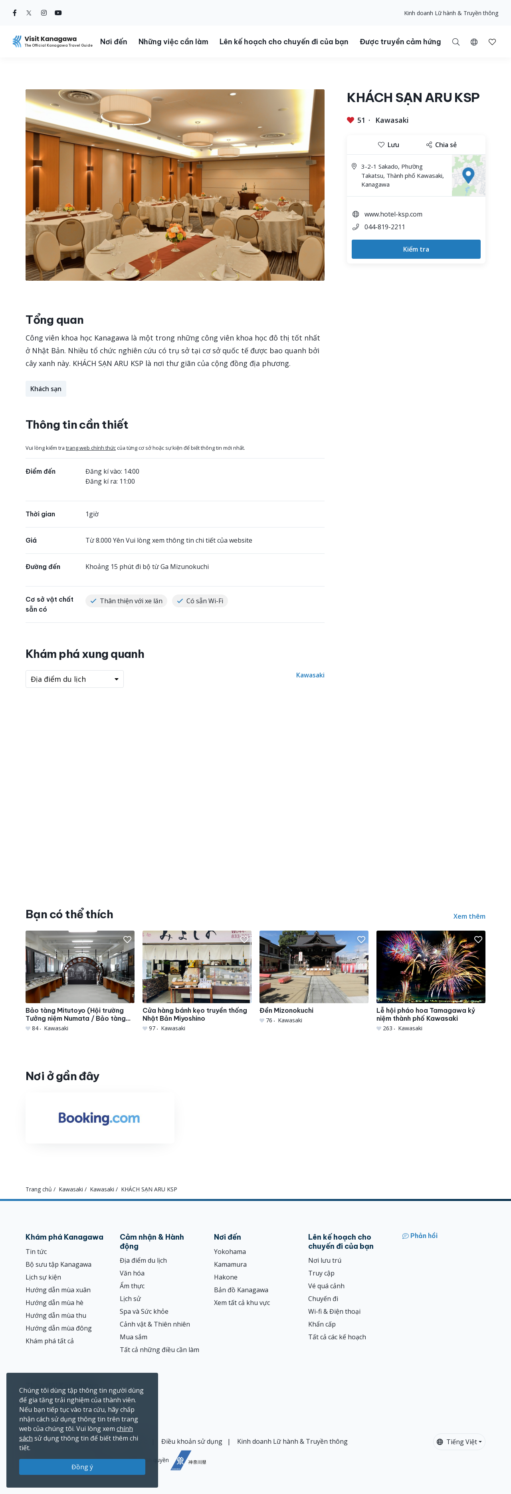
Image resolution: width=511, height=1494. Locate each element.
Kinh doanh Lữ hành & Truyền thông (451, 13)
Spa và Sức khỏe (144, 1311)
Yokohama (230, 1251)
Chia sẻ (441, 145)
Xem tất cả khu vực (242, 1302)
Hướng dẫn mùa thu (56, 1315)
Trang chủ (39, 1189)
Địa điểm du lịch (143, 1260)
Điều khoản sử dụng (191, 1441)
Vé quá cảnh (326, 1285)
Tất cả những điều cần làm (159, 1349)
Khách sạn (45, 388)
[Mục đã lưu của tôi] (492, 41)
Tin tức (36, 1251)
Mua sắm (133, 1337)
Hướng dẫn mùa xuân (58, 1289)
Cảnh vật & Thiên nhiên (155, 1324)
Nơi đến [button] (113, 41)
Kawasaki (392, 120)
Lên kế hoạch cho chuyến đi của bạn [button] (284, 41)
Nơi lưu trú (324, 1260)
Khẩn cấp (322, 1324)
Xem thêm (469, 916)
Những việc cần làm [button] (173, 41)
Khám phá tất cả (50, 1341)
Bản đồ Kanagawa (241, 1289)
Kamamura (230, 1264)
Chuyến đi (323, 1298)
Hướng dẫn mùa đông (59, 1328)
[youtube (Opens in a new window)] (58, 13)
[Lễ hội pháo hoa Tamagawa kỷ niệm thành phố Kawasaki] (430, 981)
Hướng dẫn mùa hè (54, 1302)
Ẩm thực (132, 1285)
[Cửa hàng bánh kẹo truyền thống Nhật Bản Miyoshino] (197, 981)
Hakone (226, 1277)
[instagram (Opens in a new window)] (44, 13)
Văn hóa (132, 1273)
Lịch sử (130, 1298)
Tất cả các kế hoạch (337, 1337)
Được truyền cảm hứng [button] (400, 41)
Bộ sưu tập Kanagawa (58, 1264)
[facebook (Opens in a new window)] (15, 13)
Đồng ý (82, 1467)
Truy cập (321, 1273)
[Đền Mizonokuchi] (313, 977)
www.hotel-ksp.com (393, 214)
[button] (474, 41)
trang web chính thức (91, 447)
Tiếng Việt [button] (457, 1441)
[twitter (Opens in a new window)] (29, 13)
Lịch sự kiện (43, 1277)
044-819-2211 (384, 226)
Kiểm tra (416, 249)
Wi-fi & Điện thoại (334, 1311)
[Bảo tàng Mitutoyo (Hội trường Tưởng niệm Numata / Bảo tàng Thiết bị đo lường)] (80, 981)
